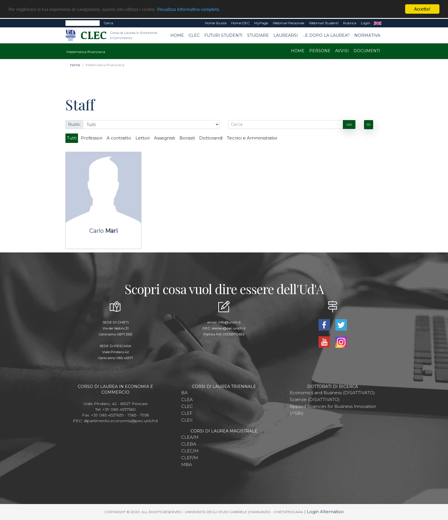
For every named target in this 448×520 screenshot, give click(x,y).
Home (177, 35)
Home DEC (240, 23)
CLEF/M (189, 457)
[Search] (82, 23)
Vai (349, 124)
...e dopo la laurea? (326, 35)
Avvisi (342, 50)
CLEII (187, 420)
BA (184, 392)
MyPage (261, 23)
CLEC (194, 35)
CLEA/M (190, 437)
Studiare (258, 35)
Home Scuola (216, 23)
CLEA (187, 399)
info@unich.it (229, 322)
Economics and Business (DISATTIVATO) (332, 392)
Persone (320, 50)
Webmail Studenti (324, 23)
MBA (186, 464)
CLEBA (188, 444)
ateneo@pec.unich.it (229, 328)
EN (378, 23)
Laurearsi (285, 35)
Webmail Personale (288, 23)
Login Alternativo (325, 511)
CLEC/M (190, 451)
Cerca (108, 23)
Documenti (366, 50)
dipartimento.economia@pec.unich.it (121, 420)
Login (365, 23)
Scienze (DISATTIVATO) (315, 399)
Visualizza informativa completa (188, 9)
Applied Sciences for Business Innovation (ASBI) (333, 410)
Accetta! (422, 9)
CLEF (187, 413)
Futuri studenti (223, 35)
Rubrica (349, 23)
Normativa (367, 35)
